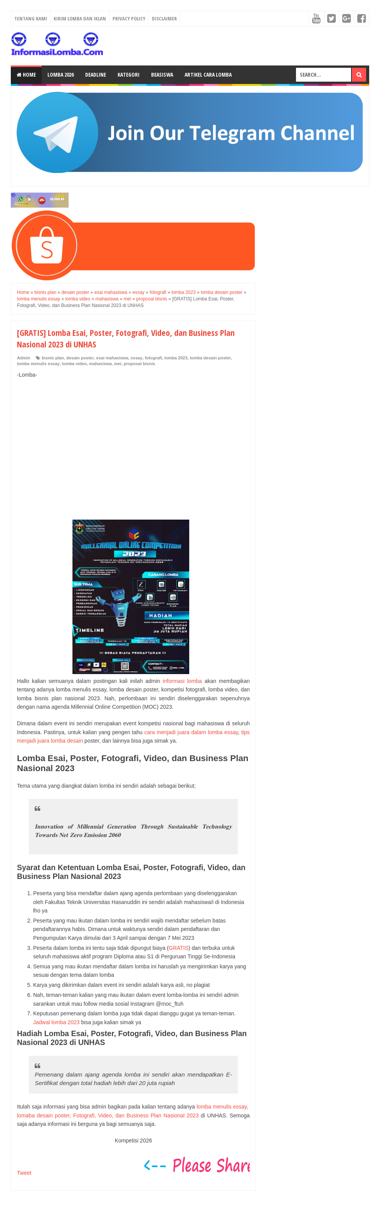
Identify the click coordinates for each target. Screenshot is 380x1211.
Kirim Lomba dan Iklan (80, 18)
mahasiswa (100, 363)
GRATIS (178, 948)
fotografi (153, 358)
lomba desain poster (210, 358)
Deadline (95, 74)
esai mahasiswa (112, 358)
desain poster (80, 358)
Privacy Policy (129, 18)
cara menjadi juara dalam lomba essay (191, 732)
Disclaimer (164, 18)
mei (117, 363)
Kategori (129, 74)
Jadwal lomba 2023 (56, 1022)
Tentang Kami (30, 18)
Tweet (24, 1173)
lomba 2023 (175, 358)
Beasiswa (162, 74)
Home (26, 74)
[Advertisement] (133, 441)
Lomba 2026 (60, 74)
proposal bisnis (139, 363)
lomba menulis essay (38, 363)
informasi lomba (182, 681)
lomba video (74, 363)
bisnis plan (53, 358)
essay (137, 358)
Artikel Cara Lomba (208, 74)
